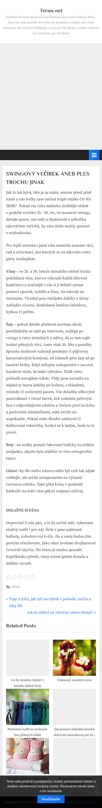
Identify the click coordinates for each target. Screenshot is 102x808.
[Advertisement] (51, 96)
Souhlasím (51, 799)
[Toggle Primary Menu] (94, 155)
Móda (16, 587)
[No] (96, 791)
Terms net (51, 10)
